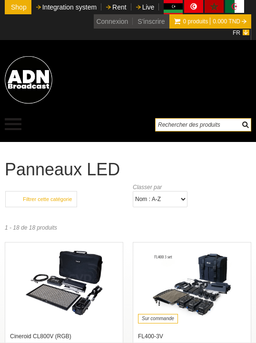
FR (236, 33)
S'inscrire (151, 21)
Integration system (69, 7)
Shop (19, 7)
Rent (119, 7)
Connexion (112, 21)
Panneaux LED (62, 169)
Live (148, 7)
